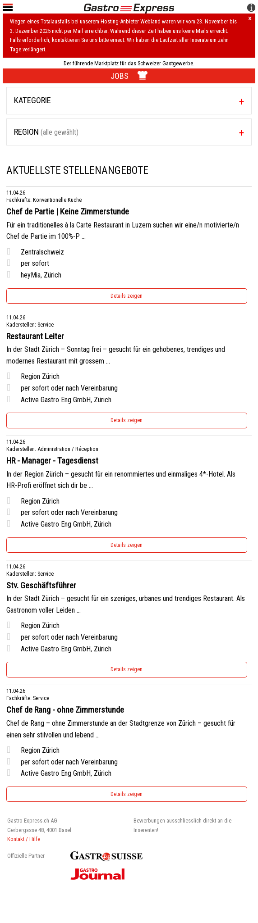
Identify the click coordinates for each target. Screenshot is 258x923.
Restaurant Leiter (35, 336)
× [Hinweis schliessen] (250, 19)
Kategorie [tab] (32, 100)
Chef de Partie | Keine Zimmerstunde (67, 212)
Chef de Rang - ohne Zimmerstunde (65, 710)
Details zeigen (127, 296)
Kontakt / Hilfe (23, 839)
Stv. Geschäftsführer (41, 586)
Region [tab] (46, 131)
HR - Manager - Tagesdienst (52, 461)
